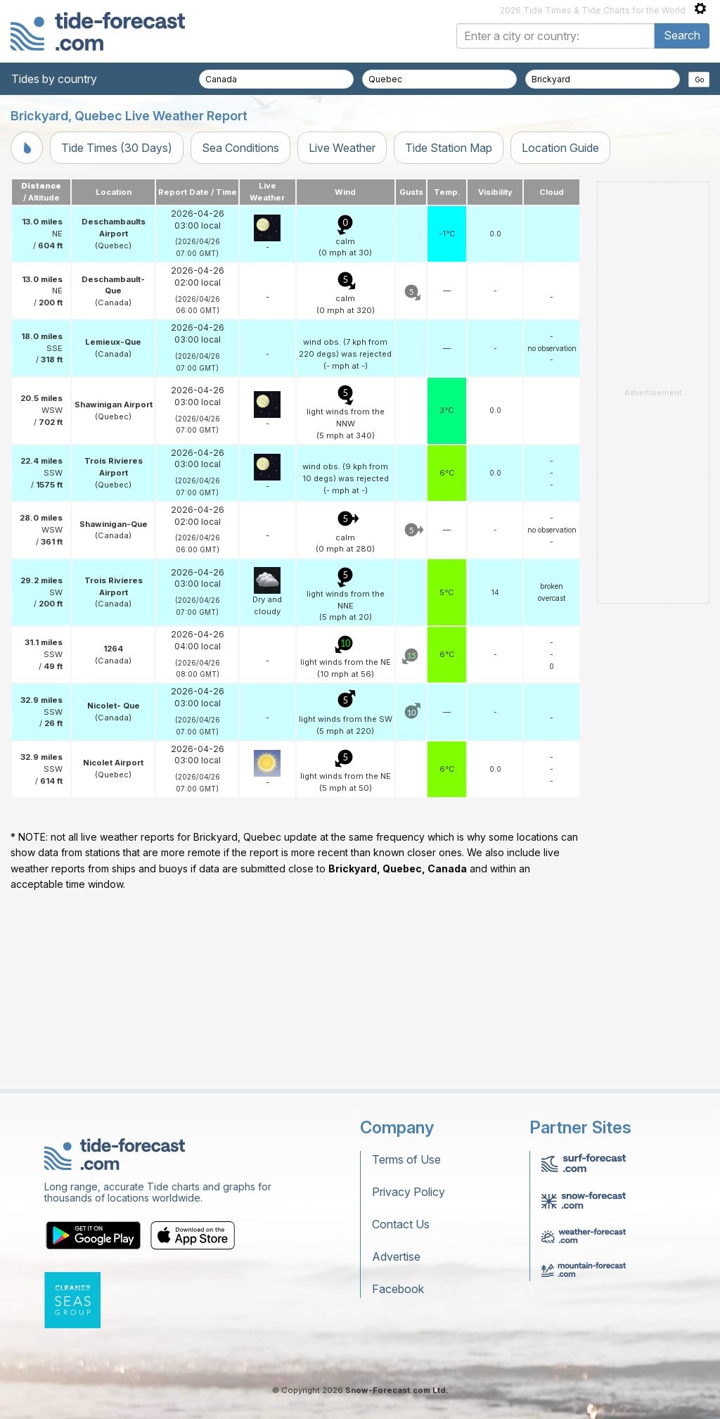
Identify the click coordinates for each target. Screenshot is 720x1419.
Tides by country (54, 79)
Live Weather (342, 148)
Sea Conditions (240, 148)
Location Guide (560, 148)
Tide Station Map (448, 148)
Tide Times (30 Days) (116, 148)
